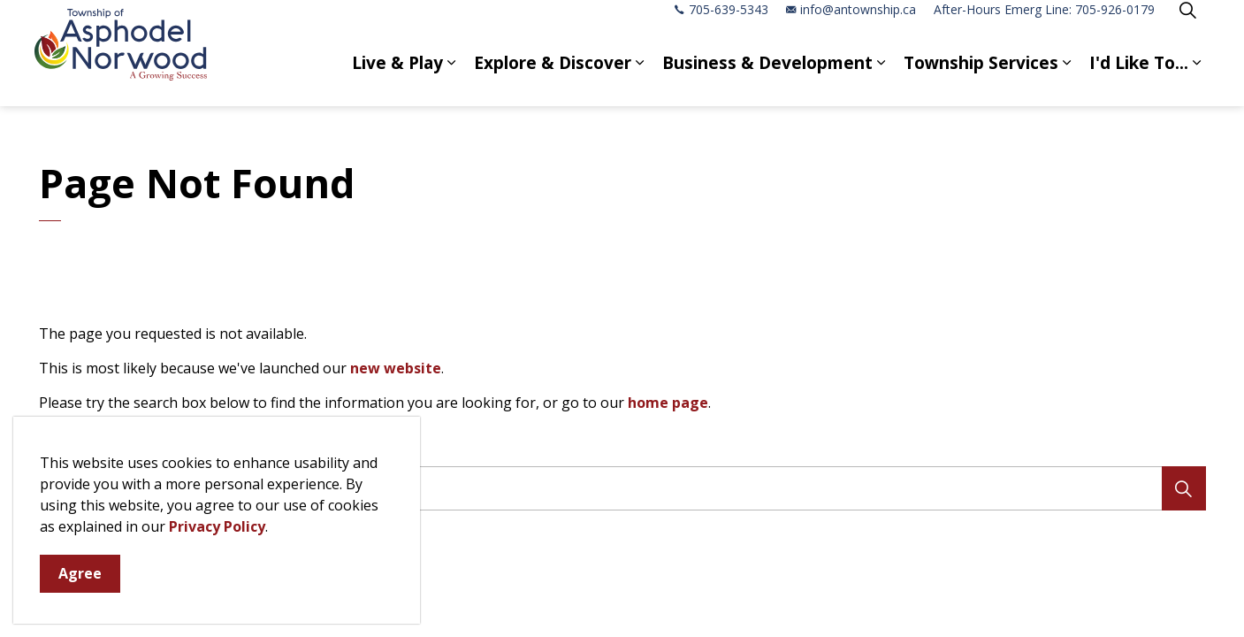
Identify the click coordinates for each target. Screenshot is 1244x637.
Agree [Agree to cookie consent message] (80, 574)
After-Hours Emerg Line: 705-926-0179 (1044, 26)
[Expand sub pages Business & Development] (881, 79)
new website (395, 368)
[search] (616, 488)
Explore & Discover (552, 79)
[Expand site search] (1188, 26)
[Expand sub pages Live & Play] (452, 79)
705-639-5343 (721, 26)
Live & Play (397, 79)
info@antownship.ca (851, 26)
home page (668, 402)
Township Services (981, 79)
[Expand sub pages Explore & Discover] (640, 79)
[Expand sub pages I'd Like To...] (1197, 79)
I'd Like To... (1138, 79)
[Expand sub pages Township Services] (1067, 79)
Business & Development (767, 79)
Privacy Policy (217, 526)
